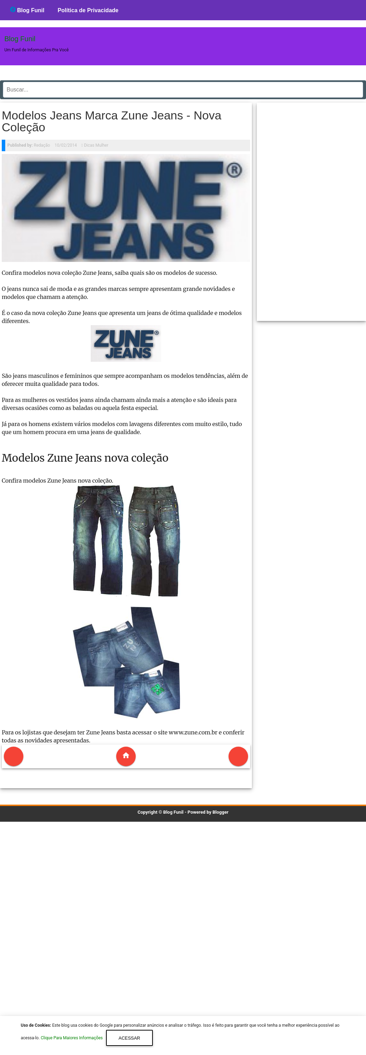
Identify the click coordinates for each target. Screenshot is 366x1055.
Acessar (129, 1038)
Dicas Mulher (96, 145)
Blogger (220, 812)
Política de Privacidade (88, 10)
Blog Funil (27, 10)
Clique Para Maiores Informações (72, 1038)
